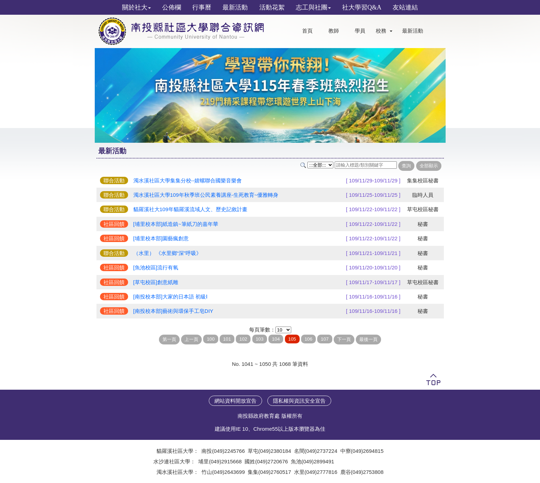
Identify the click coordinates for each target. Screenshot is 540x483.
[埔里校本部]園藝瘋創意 (161, 238)
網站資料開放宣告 (235, 401)
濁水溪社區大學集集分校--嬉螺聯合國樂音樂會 (187, 180)
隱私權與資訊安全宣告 (299, 401)
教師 (333, 31)
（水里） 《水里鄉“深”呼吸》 (167, 253)
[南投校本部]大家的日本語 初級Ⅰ (170, 297)
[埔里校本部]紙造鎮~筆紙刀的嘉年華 (175, 224)
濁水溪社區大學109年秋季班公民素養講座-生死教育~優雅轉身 (206, 195)
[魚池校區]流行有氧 (155, 267)
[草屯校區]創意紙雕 (155, 282)
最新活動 (412, 31)
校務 (381, 31)
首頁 (307, 31)
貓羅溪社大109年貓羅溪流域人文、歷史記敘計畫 (190, 209)
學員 (360, 31)
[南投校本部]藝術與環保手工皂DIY (173, 311)
